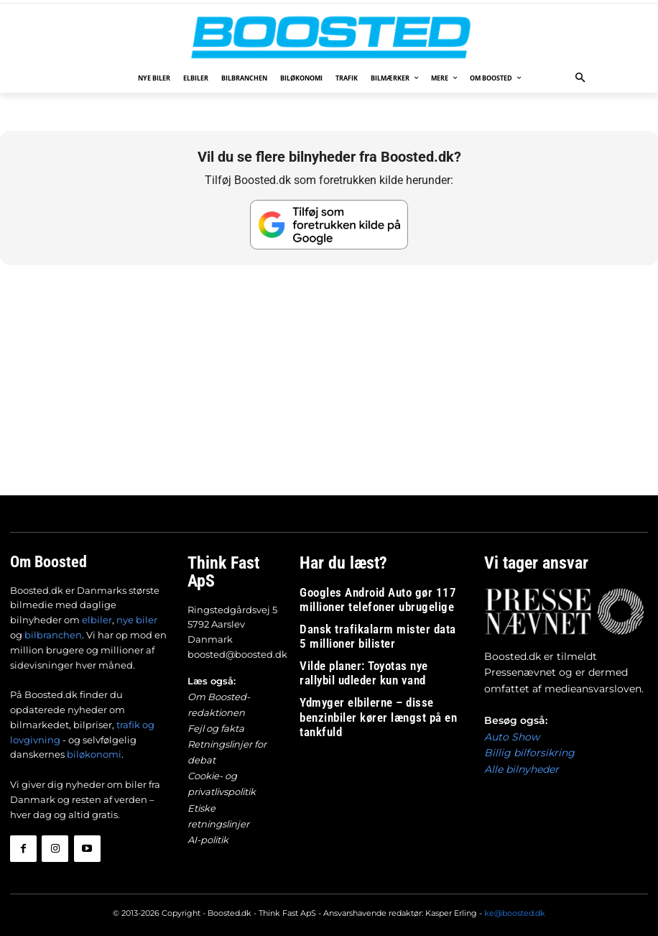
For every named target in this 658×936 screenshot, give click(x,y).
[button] (581, 78)
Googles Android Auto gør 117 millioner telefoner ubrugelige (379, 595)
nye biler (136, 619)
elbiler (97, 619)
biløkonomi (94, 753)
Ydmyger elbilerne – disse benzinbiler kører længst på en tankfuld (375, 690)
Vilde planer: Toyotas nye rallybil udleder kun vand (380, 659)
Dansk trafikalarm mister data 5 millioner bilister (363, 626)
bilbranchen (53, 634)
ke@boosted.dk (514, 906)
